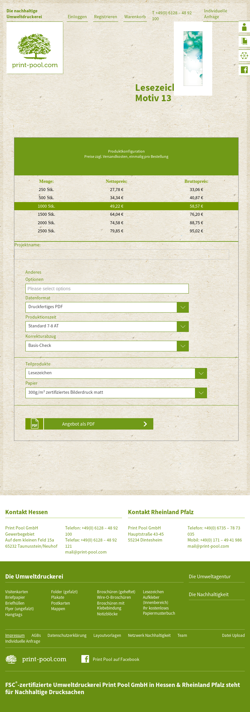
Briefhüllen (14, 603)
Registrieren (105, 17)
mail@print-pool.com (86, 552)
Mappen (58, 608)
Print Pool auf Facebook (116, 659)
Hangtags (13, 614)
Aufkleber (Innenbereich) (155, 600)
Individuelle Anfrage (215, 14)
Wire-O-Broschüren (114, 597)
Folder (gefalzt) (64, 592)
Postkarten (60, 603)
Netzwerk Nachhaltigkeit (149, 635)
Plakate (57, 597)
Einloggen (77, 17)
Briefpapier (15, 597)
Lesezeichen (153, 592)
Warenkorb (135, 17)
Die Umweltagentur (210, 576)
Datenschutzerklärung (67, 635)
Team (182, 635)
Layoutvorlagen (107, 635)
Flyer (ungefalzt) (19, 608)
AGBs (36, 635)
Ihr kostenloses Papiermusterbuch (159, 610)
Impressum (15, 635)
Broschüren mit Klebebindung (110, 605)
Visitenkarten (16, 592)
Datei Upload (233, 635)
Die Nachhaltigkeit (209, 594)
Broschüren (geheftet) (116, 592)
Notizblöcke (107, 614)
